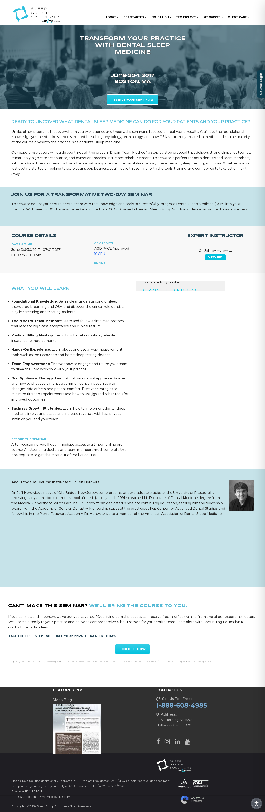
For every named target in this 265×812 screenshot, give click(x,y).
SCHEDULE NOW (132, 649)
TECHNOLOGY (187, 17)
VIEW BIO (215, 257)
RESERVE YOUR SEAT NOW (132, 100)
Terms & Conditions (24, 796)
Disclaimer (66, 796)
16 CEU (99, 254)
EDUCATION (161, 17)
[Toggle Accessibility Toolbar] (256, 803)
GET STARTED (134, 17)
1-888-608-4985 (181, 705)
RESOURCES (213, 17)
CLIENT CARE (238, 17)
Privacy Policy (48, 796)
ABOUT (112, 17)
